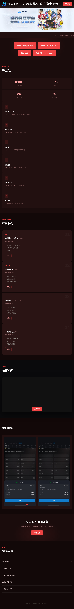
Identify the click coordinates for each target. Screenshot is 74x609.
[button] (27, 504)
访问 (8, 318)
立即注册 (67, 4)
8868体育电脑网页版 (25, 46)
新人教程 (24, 53)
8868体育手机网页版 (49, 46)
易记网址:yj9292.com (44, 53)
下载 (8, 256)
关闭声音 (37, 409)
